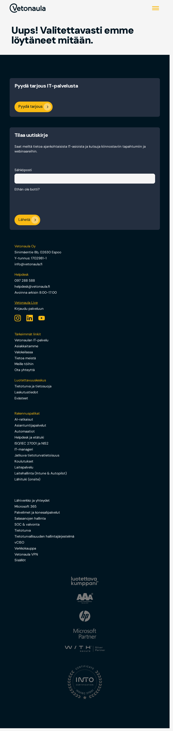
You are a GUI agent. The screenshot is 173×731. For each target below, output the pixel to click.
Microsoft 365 (25, 506)
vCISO (19, 542)
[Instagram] (17, 318)
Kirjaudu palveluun (29, 308)
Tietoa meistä (25, 358)
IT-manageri (23, 449)
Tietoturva (22, 530)
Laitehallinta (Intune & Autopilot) (40, 473)
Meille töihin (24, 364)
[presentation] (49, 202)
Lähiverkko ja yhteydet (32, 500)
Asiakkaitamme (26, 346)
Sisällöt (20, 560)
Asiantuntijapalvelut (30, 425)
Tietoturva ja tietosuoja (32, 386)
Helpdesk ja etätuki (29, 437)
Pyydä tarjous (30, 106)
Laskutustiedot (26, 392)
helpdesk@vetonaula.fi (32, 286)
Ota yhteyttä (24, 370)
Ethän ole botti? (27, 189)
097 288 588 (24, 280)
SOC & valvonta (27, 524)
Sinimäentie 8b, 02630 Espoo (37, 252)
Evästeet (21, 398)
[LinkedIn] (29, 318)
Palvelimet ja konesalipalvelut (37, 512)
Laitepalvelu (23, 467)
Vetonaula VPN (26, 554)
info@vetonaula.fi (28, 264)
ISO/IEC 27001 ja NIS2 (31, 443)
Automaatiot (24, 431)
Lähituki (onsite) (27, 479)
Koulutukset (23, 461)
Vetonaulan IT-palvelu (31, 340)
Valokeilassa (23, 352)
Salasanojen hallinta (30, 518)
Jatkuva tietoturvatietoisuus (36, 455)
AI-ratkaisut (23, 419)
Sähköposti (23, 170)
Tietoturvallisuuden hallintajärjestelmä (44, 536)
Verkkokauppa (25, 548)
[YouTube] (41, 318)
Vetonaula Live (26, 302)
